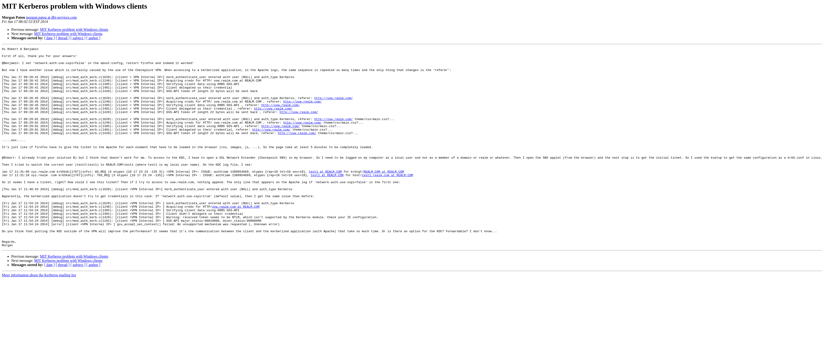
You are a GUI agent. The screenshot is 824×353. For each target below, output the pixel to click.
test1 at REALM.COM (325, 197)
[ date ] (49, 38)
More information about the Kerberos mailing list (39, 315)
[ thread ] (63, 38)
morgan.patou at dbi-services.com (51, 17)
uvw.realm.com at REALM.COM (236, 239)
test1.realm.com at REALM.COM (387, 201)
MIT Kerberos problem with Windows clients (74, 30)
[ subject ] (78, 38)
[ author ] (93, 38)
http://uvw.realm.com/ (333, 108)
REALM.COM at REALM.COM (384, 197)
